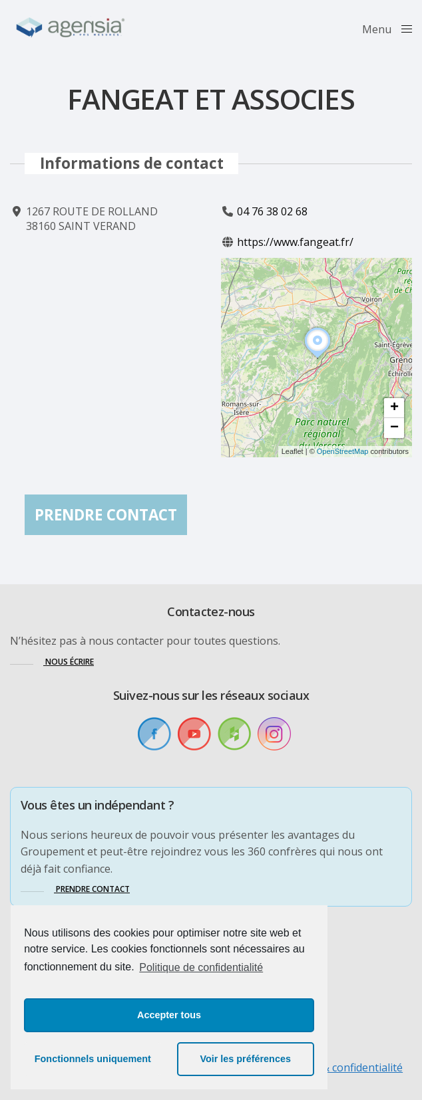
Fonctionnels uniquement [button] (93, 1058)
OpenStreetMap (343, 452)
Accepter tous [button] (169, 1015)
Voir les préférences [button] (245, 1058)
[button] (317, 358)
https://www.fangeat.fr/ (295, 242)
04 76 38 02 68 (272, 211)
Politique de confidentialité (201, 967)
